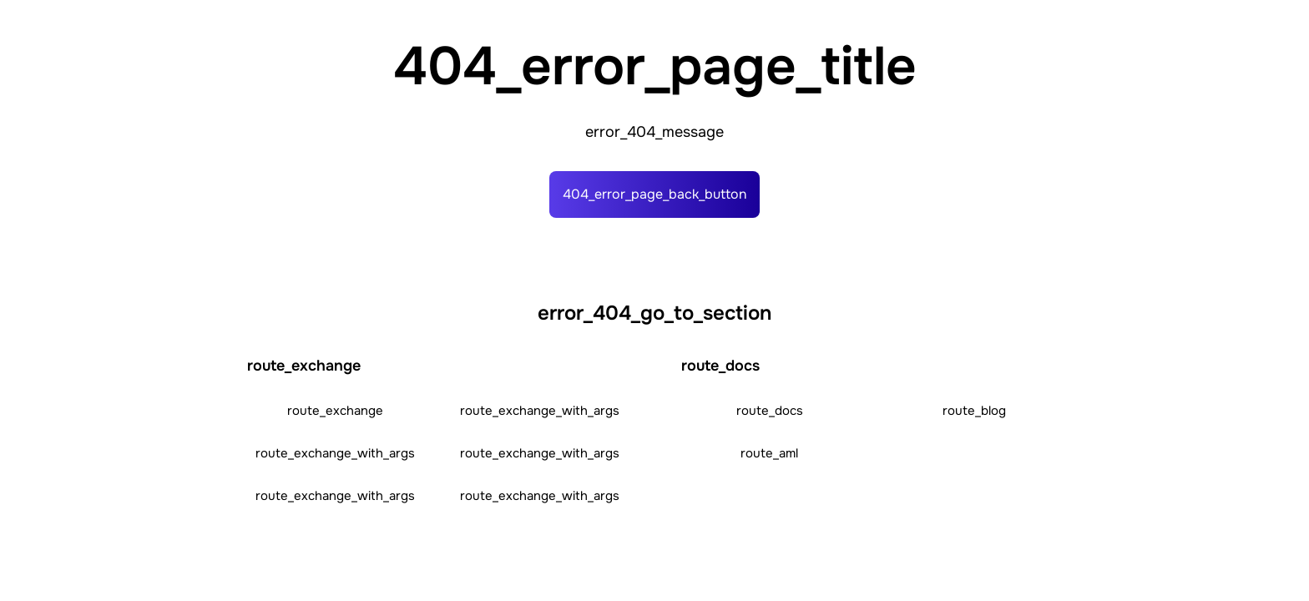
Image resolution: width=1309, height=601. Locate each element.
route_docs (769, 410)
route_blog (974, 410)
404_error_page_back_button (654, 194)
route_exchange (335, 410)
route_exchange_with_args (539, 410)
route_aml (769, 453)
